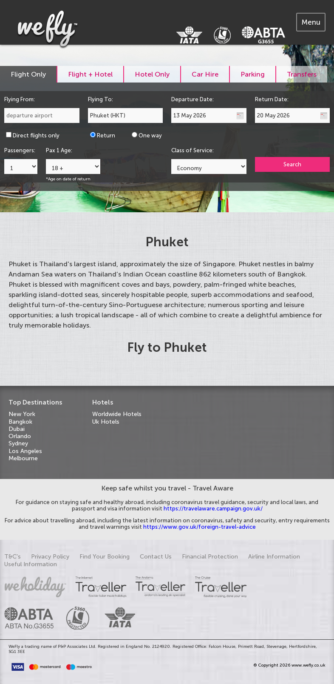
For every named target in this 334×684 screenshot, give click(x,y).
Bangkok (20, 421)
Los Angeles (25, 451)
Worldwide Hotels (117, 414)
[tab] (311, 22)
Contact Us (156, 556)
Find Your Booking (104, 556)
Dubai (16, 429)
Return (106, 135)
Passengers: (19, 150)
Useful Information (30, 564)
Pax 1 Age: (59, 150)
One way (150, 135)
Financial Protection (210, 556)
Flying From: (19, 99)
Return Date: (272, 99)
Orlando (19, 436)
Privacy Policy (50, 556)
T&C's (12, 556)
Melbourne (23, 458)
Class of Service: (192, 150)
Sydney (18, 443)
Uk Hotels (105, 421)
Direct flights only (36, 135)
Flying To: (100, 99)
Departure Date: (192, 99)
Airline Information (274, 556)
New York (21, 414)
